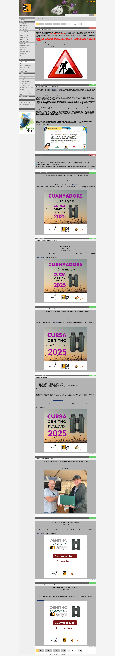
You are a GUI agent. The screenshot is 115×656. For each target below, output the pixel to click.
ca (89, 15)
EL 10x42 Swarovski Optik (58, 400)
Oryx (59, 399)
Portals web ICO (90, 1)
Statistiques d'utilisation (23, 71)
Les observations (22, 23)
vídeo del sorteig (57, 160)
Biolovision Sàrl (53, 654)
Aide (20, 63)
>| (64, 24)
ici (48, 124)
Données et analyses (23, 31)
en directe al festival (70, 187)
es (91, 15)
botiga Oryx (74, 184)
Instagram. (85, 187)
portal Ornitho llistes (40, 188)
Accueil (20, 17)
